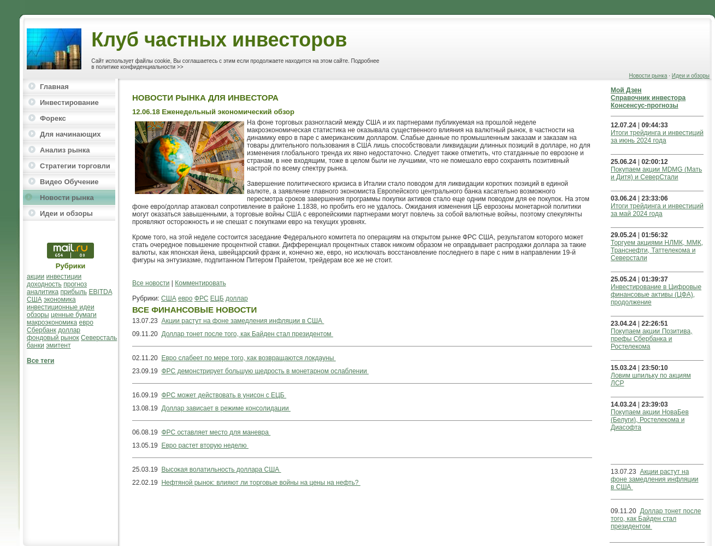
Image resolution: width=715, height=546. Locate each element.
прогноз (75, 284)
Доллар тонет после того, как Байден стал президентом (247, 334)
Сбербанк (41, 330)
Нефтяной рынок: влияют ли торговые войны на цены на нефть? (260, 482)
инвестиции (64, 276)
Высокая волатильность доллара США (221, 469)
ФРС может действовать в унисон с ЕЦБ (223, 395)
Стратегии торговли (75, 166)
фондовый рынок (53, 338)
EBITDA (100, 292)
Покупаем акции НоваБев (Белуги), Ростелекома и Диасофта (650, 419)
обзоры (38, 315)
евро (86, 322)
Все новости (150, 283)
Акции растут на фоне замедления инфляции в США (242, 321)
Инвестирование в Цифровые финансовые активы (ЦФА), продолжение (656, 294)
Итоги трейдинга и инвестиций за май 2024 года (657, 210)
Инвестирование (69, 102)
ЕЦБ (217, 298)
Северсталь (99, 338)
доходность (44, 284)
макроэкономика (52, 322)
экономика (60, 299)
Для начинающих (70, 134)
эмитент (58, 345)
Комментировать (200, 283)
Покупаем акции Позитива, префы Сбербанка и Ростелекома (651, 338)
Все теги (40, 361)
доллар (69, 330)
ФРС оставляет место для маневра (215, 432)
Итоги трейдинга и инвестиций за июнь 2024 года (657, 136)
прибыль (73, 292)
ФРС (201, 298)
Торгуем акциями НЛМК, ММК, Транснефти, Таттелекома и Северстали (657, 250)
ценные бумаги (74, 315)
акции (35, 276)
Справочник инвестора (648, 98)
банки (35, 345)
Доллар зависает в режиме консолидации (226, 408)
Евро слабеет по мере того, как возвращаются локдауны (248, 358)
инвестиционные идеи (60, 307)
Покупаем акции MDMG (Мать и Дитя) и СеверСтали (656, 173)
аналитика (42, 292)
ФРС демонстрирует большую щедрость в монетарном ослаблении (265, 371)
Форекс (53, 118)
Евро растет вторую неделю (205, 445)
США (34, 299)
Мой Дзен (626, 90)
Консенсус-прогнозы (644, 105)
